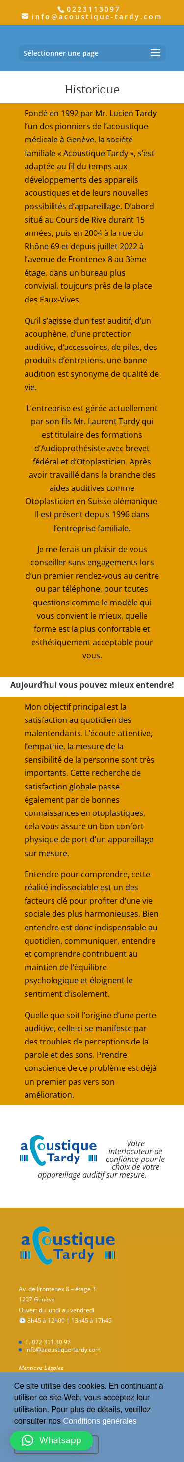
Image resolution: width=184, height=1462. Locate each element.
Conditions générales (99, 1421)
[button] (140, 1421)
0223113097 (94, 9)
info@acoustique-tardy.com (63, 1350)
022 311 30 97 (51, 1342)
